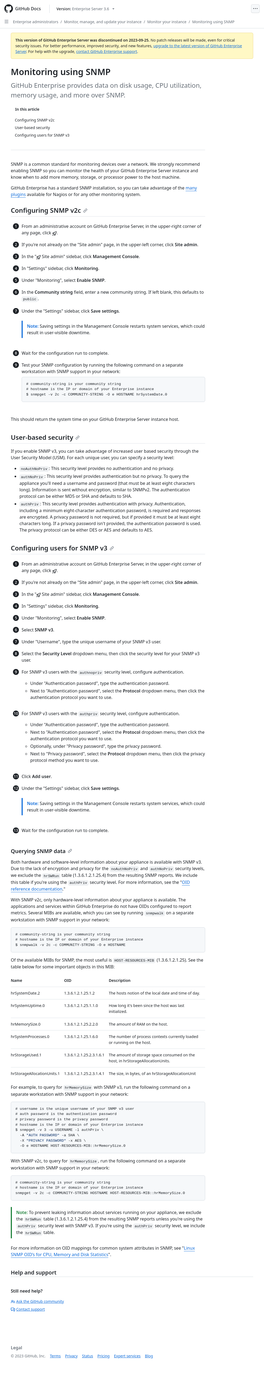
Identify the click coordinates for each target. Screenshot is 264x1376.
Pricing (103, 1355)
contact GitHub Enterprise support (106, 51)
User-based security (45, 437)
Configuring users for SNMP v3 (62, 547)
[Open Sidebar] (6, 21)
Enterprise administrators (35, 21)
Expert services (127, 1355)
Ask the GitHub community (37, 1301)
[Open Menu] (255, 8)
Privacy (71, 1355)
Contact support (28, 1309)
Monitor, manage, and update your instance (102, 21)
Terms (55, 1355)
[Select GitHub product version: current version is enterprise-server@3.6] (85, 9)
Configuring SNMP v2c (49, 210)
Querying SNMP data (41, 851)
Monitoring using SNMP (213, 21)
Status (87, 1355)
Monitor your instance (167, 21)
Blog (149, 1355)
